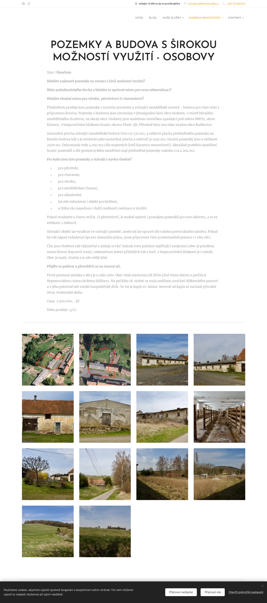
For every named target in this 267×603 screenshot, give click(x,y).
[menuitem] (128, 18)
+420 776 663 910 (236, 3)
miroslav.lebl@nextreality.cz (203, 3)
